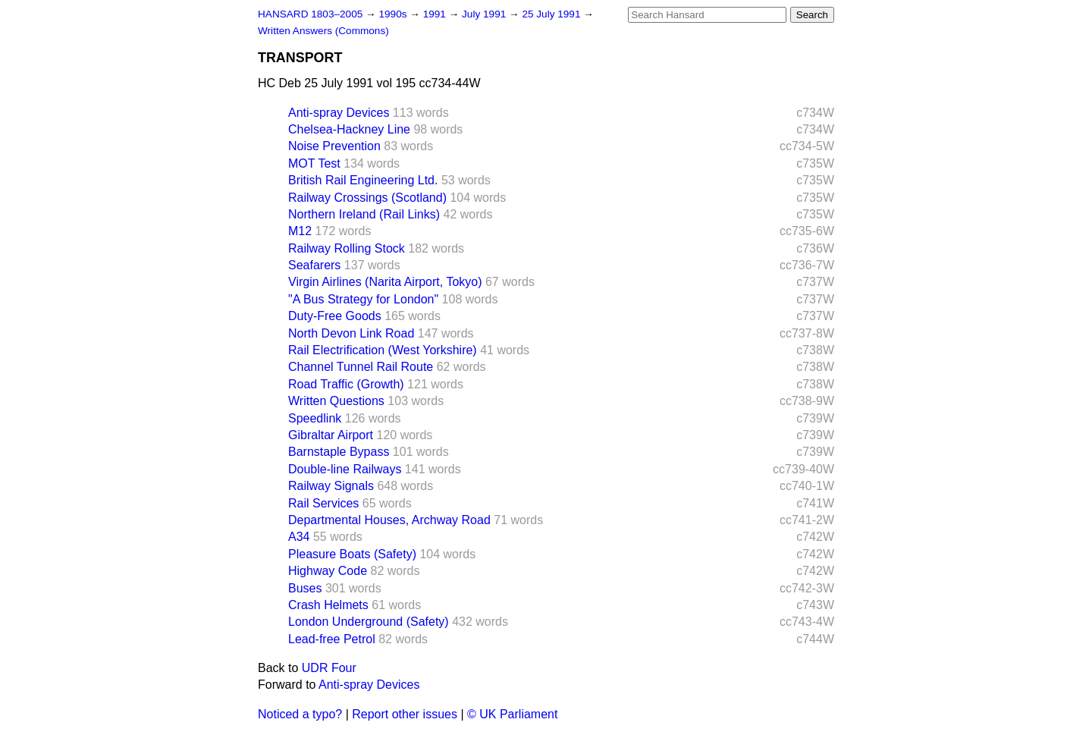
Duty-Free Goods (334, 315)
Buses (305, 588)
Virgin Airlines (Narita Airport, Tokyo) (385, 281)
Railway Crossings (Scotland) (367, 197)
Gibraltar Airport (330, 435)
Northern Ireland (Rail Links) (364, 214)
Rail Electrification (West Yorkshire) (382, 350)
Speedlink (314, 418)
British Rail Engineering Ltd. (363, 180)
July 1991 (485, 14)
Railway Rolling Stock (346, 248)
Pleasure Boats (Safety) (352, 554)
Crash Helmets (328, 604)
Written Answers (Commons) (323, 30)
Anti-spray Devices (338, 112)
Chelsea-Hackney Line (349, 129)
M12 (300, 231)
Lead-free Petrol (331, 639)
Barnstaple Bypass (338, 451)
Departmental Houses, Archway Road (389, 520)
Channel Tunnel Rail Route (360, 366)
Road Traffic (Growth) (346, 384)
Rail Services (323, 503)
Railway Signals (331, 485)
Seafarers (314, 265)
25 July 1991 (552, 14)
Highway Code (327, 570)
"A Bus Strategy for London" (363, 299)
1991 (436, 14)
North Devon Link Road (351, 333)
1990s (394, 14)
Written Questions (336, 400)
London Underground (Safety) (368, 621)
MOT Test (314, 163)
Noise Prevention (334, 146)
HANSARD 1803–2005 (310, 14)
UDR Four (329, 667)
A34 (298, 536)
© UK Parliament (512, 714)
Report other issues (404, 714)
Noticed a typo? (300, 714)
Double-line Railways (344, 469)
